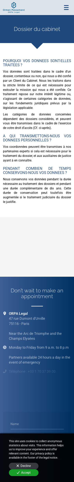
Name (14, 424)
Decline (24, 466)
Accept (24, 472)
